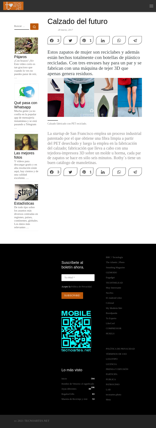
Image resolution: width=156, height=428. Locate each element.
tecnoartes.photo (113, 394)
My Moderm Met (114, 308)
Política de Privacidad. (81, 286)
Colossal (110, 303)
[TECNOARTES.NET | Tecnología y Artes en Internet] (13, 5)
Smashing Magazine (115, 267)
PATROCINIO (113, 384)
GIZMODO (111, 272)
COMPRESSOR (113, 328)
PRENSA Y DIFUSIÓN (117, 369)
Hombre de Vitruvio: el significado (77, 384)
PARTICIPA (111, 374)
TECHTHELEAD (114, 282)
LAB (108, 389)
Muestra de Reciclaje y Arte (74, 399)
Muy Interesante (113, 287)
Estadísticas (24, 203)
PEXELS (110, 333)
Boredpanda (111, 313)
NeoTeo (109, 293)
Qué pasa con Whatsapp (25, 105)
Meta (108, 399)
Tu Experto (111, 318)
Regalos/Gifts (67, 394)
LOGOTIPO (112, 359)
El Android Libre (114, 298)
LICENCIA (111, 364)
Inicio (64, 378)
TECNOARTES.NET (37, 420)
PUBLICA (111, 379)
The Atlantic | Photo (115, 262)
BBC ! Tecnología (114, 257)
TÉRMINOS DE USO (116, 354)
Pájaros (20, 57)
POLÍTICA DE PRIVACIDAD (120, 348)
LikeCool (110, 323)
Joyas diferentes (68, 389)
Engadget (110, 277)
